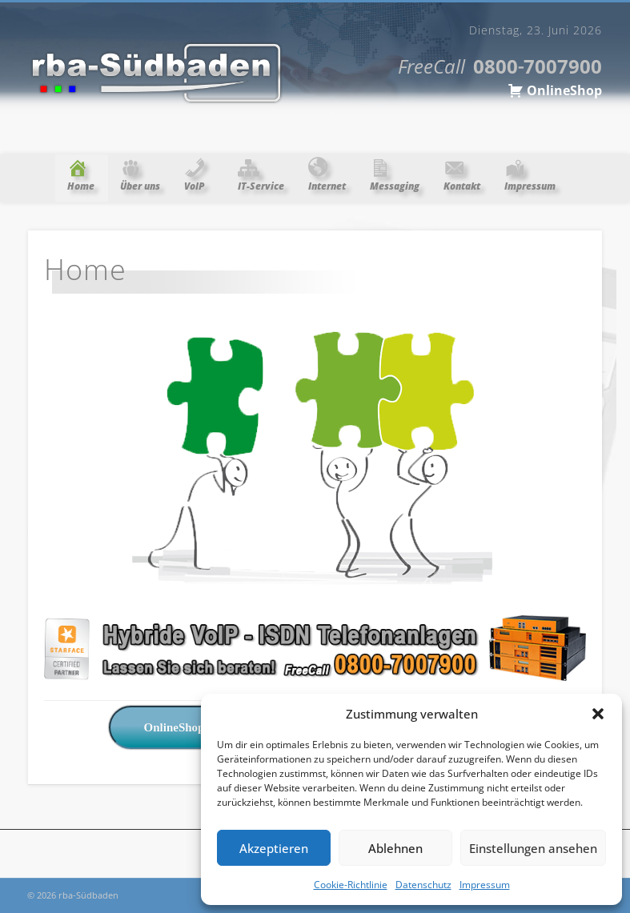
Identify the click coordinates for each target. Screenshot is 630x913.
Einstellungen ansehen (533, 848)
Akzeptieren (273, 848)
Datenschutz (423, 884)
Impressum (484, 884)
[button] (598, 714)
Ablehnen (395, 848)
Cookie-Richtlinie (350, 884)
